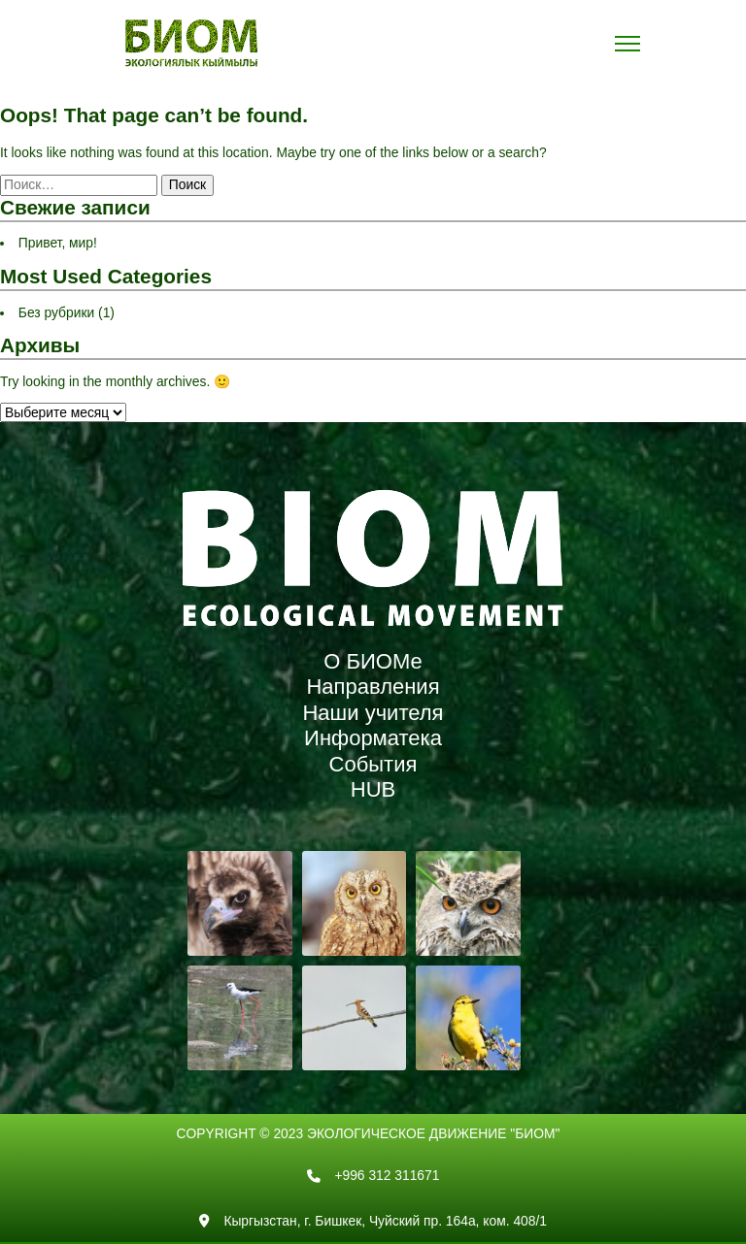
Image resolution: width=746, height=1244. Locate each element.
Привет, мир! (57, 242)
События (373, 764)
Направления (372, 686)
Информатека (373, 738)
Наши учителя (372, 713)
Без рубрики (56, 312)
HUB (373, 789)
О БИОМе (372, 661)
